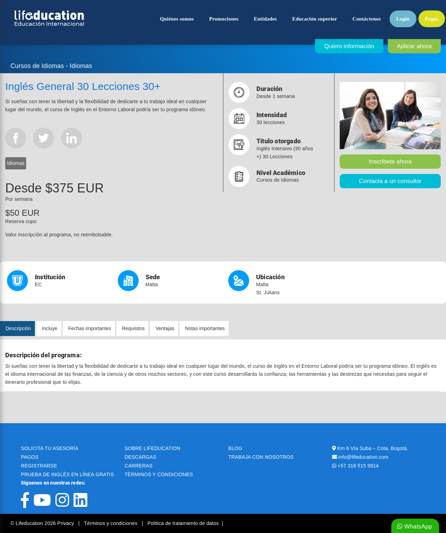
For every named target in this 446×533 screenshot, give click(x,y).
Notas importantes (205, 328)
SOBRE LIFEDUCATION (152, 448)
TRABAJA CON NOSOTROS (261, 457)
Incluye (49, 328)
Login (403, 19)
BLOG (235, 448)
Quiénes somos (177, 19)
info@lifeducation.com (363, 457)
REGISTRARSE (39, 466)
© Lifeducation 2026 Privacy (42, 523)
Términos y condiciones (111, 523)
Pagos (432, 19)
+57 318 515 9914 (358, 466)
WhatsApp (414, 526)
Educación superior (314, 19)
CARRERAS (139, 466)
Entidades (265, 19)
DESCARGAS (140, 457)
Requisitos (133, 328)
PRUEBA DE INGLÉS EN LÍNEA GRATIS (67, 474)
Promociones (223, 19)
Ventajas (164, 328)
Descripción (18, 328)
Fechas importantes (89, 328)
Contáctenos (367, 19)
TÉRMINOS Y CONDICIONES (159, 474)
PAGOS (29, 457)
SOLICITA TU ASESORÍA (49, 448)
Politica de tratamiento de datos (183, 523)
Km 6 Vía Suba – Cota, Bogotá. (372, 448)
